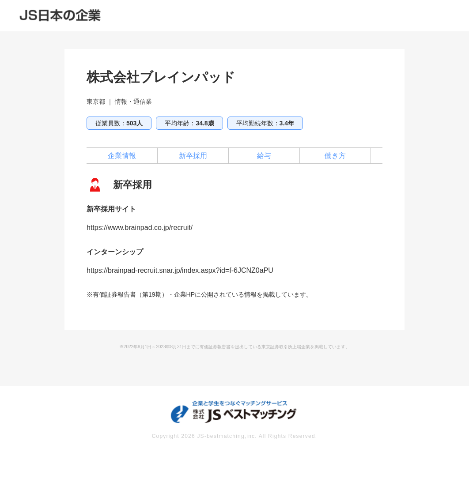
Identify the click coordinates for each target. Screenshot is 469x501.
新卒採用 (193, 155)
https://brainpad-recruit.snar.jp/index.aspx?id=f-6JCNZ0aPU (180, 270)
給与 (264, 155)
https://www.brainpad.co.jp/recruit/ (140, 227)
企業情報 (122, 155)
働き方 (335, 155)
